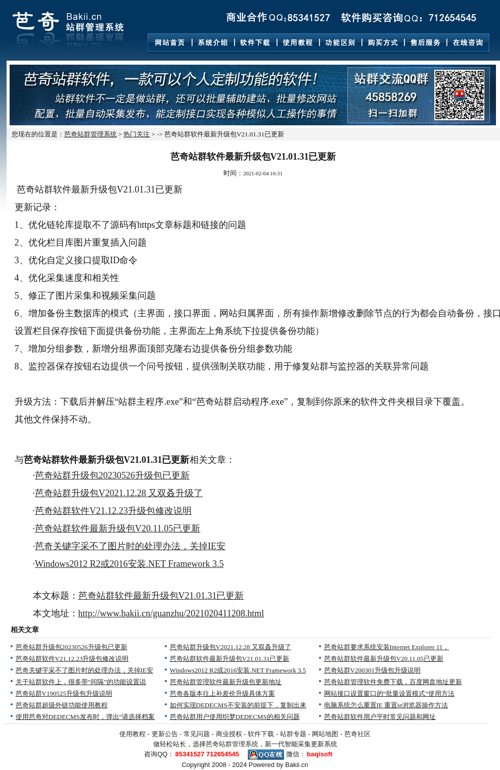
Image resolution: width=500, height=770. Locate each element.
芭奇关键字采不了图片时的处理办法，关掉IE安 (130, 546)
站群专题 (293, 734)
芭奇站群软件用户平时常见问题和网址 (380, 716)
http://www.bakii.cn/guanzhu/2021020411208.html (171, 613)
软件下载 (261, 734)
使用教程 (132, 734)
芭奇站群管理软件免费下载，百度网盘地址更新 (393, 682)
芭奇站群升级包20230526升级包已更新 (112, 475)
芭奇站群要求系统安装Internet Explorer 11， (386, 647)
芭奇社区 (357, 734)
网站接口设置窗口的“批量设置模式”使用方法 (389, 693)
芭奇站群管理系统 (90, 134)
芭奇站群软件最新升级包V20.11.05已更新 (117, 528)
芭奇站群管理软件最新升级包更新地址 (226, 682)
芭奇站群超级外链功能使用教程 (62, 705)
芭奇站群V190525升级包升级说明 (64, 693)
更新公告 (165, 734)
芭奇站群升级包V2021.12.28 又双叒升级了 (119, 493)
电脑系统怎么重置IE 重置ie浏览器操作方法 (386, 705)
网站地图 (325, 734)
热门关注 (136, 134)
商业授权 (229, 734)
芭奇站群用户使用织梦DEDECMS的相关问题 (235, 716)
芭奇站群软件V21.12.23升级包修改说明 (113, 511)
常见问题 (197, 734)
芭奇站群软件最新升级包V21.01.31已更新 (161, 596)
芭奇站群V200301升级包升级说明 (372, 670)
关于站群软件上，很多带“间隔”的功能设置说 (81, 682)
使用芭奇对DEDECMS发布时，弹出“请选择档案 (85, 716)
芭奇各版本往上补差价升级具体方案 (222, 693)
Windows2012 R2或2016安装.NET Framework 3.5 (129, 564)
